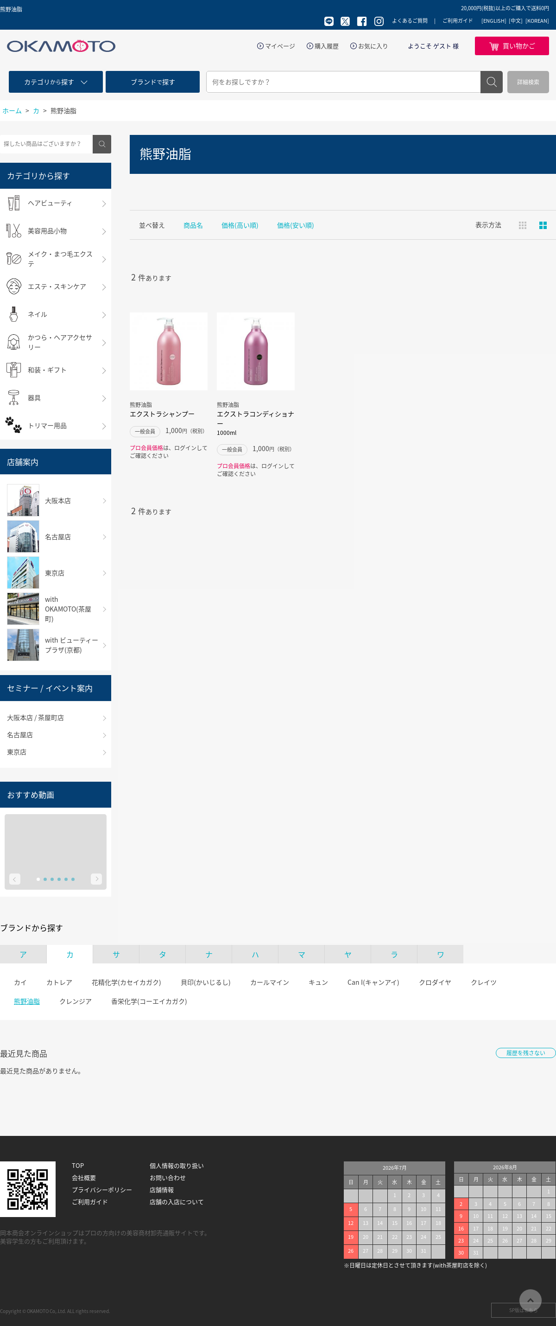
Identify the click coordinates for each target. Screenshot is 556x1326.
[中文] (516, 21)
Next (96, 879)
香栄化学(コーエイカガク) (149, 1001)
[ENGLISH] (493, 21)
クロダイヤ (435, 982)
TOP (78, 1165)
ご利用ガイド (457, 21)
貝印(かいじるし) (206, 982)
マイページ (280, 46)
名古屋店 (20, 734)
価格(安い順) (295, 225)
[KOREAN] (537, 21)
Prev (14, 879)
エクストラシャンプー (162, 413)
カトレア (59, 982)
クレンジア (75, 1001)
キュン (318, 982)
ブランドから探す (31, 927)
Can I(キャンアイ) (373, 982)
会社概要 (84, 1177)
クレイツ (484, 982)
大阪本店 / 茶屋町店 (35, 717)
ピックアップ (543, 225)
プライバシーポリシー (102, 1190)
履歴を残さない (525, 1053)
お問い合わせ (168, 1177)
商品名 (193, 225)
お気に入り (373, 46)
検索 (491, 82)
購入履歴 (327, 46)
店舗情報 (162, 1190)
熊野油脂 (27, 1001)
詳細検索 (528, 82)
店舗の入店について (177, 1202)
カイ (20, 982)
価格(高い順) (240, 225)
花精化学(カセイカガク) (126, 982)
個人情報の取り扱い (177, 1165)
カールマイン (269, 982)
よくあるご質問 (410, 21)
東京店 (16, 751)
